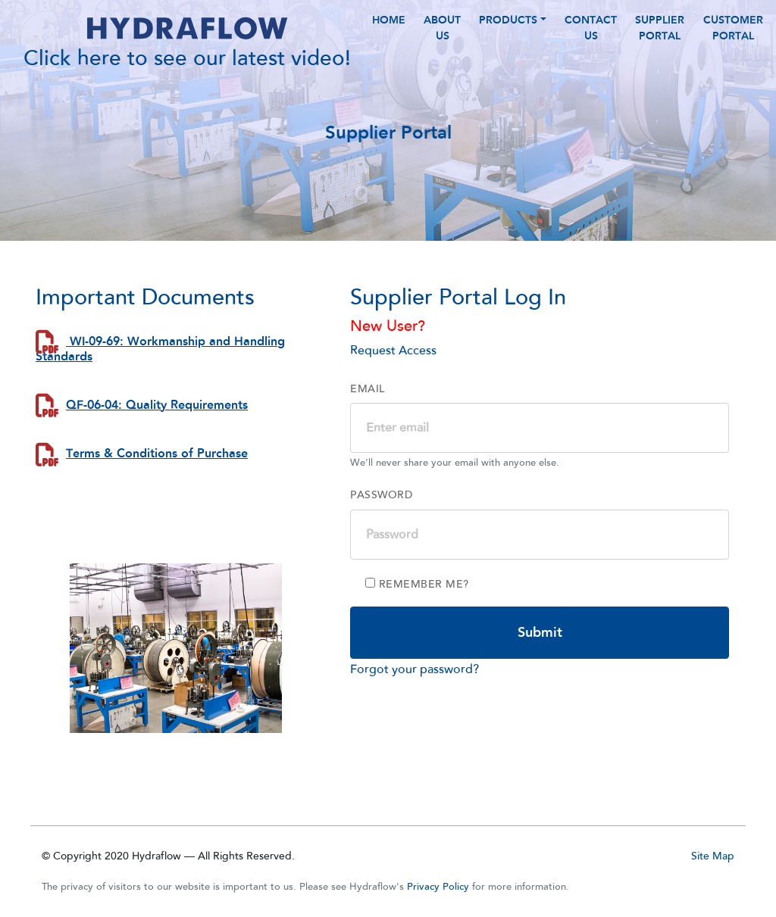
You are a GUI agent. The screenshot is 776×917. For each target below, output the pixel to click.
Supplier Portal (659, 40)
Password (381, 519)
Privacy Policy (438, 887)
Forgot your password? (414, 693)
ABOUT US (442, 40)
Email (367, 413)
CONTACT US (591, 40)
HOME (388, 32)
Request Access (393, 374)
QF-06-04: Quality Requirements (157, 429)
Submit (540, 656)
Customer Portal (733, 40)
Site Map (712, 856)
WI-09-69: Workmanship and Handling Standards (160, 373)
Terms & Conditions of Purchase (157, 478)
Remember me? (417, 609)
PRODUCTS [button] (508, 32)
